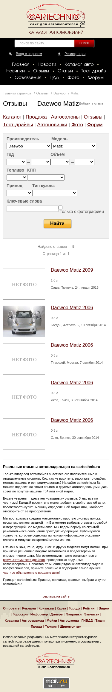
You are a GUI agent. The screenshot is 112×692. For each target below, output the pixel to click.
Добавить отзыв (91, 103)
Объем (57, 154)
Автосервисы (33, 620)
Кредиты (12, 620)
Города (74, 608)
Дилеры (57, 614)
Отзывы (41, 71)
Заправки (74, 614)
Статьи (65, 71)
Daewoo (59, 93)
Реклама (29, 608)
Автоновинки (52, 124)
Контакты (46, 608)
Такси (100, 620)
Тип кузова (43, 186)
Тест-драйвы (18, 124)
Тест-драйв (93, 71)
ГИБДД (87, 620)
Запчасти (91, 614)
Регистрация (75, 54)
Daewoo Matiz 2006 (72, 307)
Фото (73, 78)
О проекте (11, 608)
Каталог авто (79, 65)
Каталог (12, 117)
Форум (96, 78)
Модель (59, 139)
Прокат (36, 626)
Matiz (75, 93)
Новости (47, 65)
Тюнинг (51, 626)
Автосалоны (65, 117)
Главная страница (17, 93)
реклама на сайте (56, 596)
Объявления (28, 78)
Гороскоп (20, 614)
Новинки (15, 71)
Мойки (52, 620)
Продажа (36, 117)
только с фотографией (82, 211)
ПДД (54, 78)
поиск (84, 43)
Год (10, 154)
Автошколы (69, 620)
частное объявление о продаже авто (31, 572)
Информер (39, 614)
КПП (31, 170)
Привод (14, 186)
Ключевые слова (24, 201)
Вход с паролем (29, 54)
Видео (104, 608)
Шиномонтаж (70, 626)
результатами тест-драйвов (24, 560)
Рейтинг (89, 608)
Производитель (23, 139)
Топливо (15, 170)
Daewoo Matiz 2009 (72, 270)
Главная (20, 65)
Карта (61, 608)
